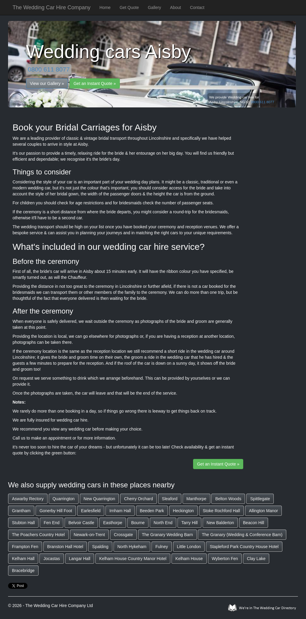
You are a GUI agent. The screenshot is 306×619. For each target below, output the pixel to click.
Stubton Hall (23, 522)
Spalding (100, 546)
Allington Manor (263, 510)
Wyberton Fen (225, 558)
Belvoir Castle (81, 522)
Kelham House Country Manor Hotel (132, 558)
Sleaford (170, 498)
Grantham (21, 510)
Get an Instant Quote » (95, 83)
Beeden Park (152, 510)
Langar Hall (80, 558)
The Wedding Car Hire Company (52, 7)
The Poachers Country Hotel (38, 534)
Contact (197, 7)
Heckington (183, 510)
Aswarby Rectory (28, 498)
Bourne (138, 522)
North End (163, 522)
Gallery (154, 7)
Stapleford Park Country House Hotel (244, 546)
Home (105, 7)
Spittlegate (260, 498)
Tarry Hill (189, 522)
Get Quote (129, 7)
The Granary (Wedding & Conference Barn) (242, 534)
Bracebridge (23, 570)
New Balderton (220, 522)
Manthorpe (196, 498)
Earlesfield (90, 510)
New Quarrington (99, 498)
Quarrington (64, 498)
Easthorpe (112, 522)
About (175, 7)
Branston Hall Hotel (65, 546)
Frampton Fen (25, 546)
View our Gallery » (47, 83)
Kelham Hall (23, 558)
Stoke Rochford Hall (221, 510)
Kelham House (189, 558)
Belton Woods (228, 498)
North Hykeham (131, 546)
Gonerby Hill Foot (55, 510)
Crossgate (123, 534)
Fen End (51, 522)
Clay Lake (256, 558)
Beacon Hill (253, 522)
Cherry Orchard (138, 498)
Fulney (161, 546)
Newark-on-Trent (89, 534)
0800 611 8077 (49, 69)
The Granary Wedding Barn (167, 534)
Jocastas (51, 558)
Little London (189, 546)
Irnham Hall (120, 510)
